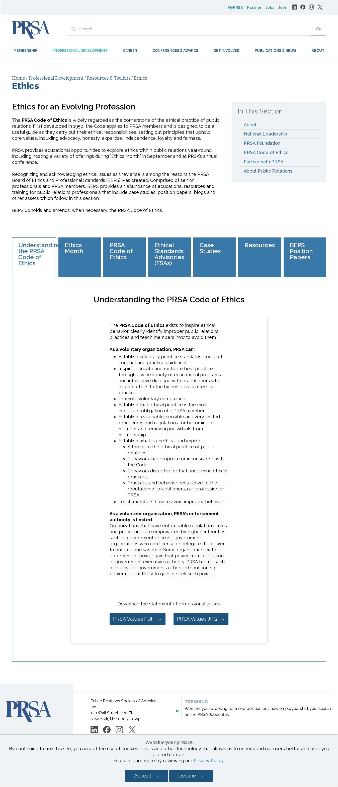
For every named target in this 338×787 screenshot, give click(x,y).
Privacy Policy (209, 760)
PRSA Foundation (262, 143)
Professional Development (80, 51)
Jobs (270, 7)
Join (282, 7)
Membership (25, 51)
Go (318, 29)
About (318, 51)
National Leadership (265, 134)
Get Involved (226, 51)
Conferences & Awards (175, 51)
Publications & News (275, 51)
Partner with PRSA (264, 161)
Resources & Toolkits (109, 78)
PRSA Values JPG (197, 619)
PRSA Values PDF (133, 619)
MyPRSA (235, 7)
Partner (254, 7)
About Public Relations (268, 171)
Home (19, 78)
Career (130, 51)
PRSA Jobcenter (212, 714)
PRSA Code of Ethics (266, 152)
